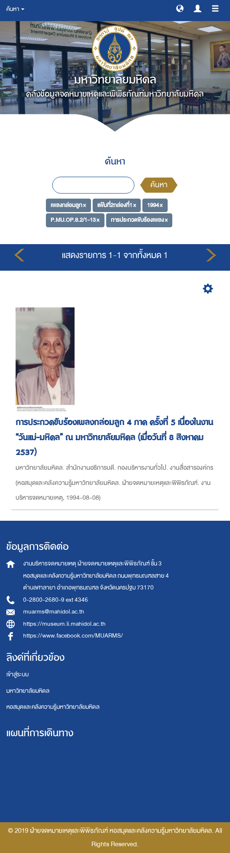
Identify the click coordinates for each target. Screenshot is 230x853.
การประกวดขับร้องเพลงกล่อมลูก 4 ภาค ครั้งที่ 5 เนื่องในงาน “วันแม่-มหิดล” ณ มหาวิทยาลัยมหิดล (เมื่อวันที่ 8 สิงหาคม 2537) (114, 437)
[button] (179, 8)
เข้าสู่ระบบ (17, 674)
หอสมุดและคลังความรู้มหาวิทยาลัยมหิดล (52, 707)
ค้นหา (158, 184)
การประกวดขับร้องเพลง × (139, 220)
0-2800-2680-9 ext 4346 (55, 600)
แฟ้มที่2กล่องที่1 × (116, 205)
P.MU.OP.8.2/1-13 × (75, 220)
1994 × (155, 205)
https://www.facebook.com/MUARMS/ (73, 635)
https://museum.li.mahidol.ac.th (64, 624)
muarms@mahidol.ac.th (53, 611)
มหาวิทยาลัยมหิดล (27, 691)
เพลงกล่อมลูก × (68, 205)
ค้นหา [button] (15, 9)
